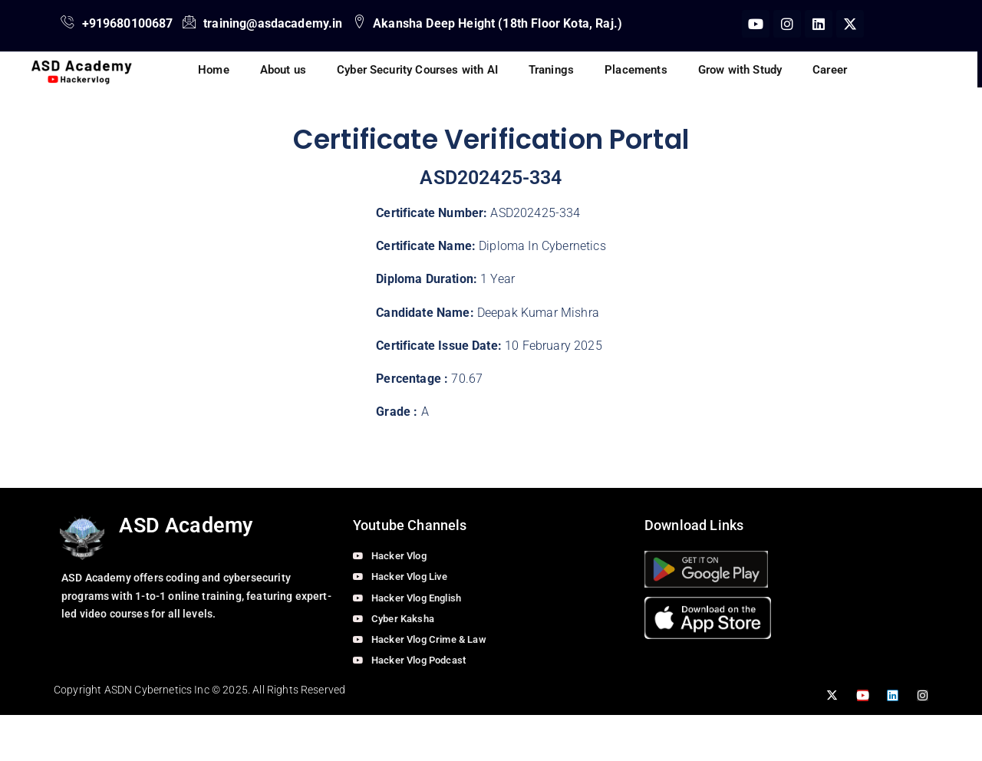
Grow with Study (740, 70)
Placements (636, 70)
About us (283, 70)
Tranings (551, 70)
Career (829, 70)
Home (213, 70)
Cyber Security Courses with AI (417, 70)
